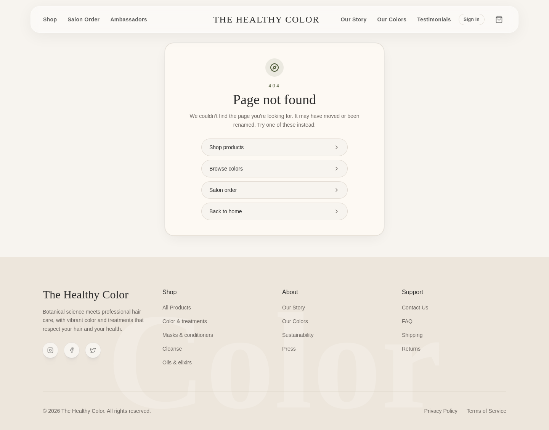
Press (289, 349)
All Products (176, 307)
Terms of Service (486, 411)
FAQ (407, 321)
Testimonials (434, 19)
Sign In (472, 19)
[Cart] (499, 19)
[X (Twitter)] (93, 350)
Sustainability (298, 335)
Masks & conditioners (187, 335)
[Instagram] (50, 350)
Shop (50, 19)
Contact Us (415, 307)
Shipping (412, 335)
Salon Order (83, 19)
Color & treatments (184, 321)
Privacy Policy (441, 411)
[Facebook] (71, 350)
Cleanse (172, 349)
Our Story (354, 19)
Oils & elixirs (177, 362)
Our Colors (392, 19)
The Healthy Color (266, 19)
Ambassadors (128, 19)
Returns (411, 349)
